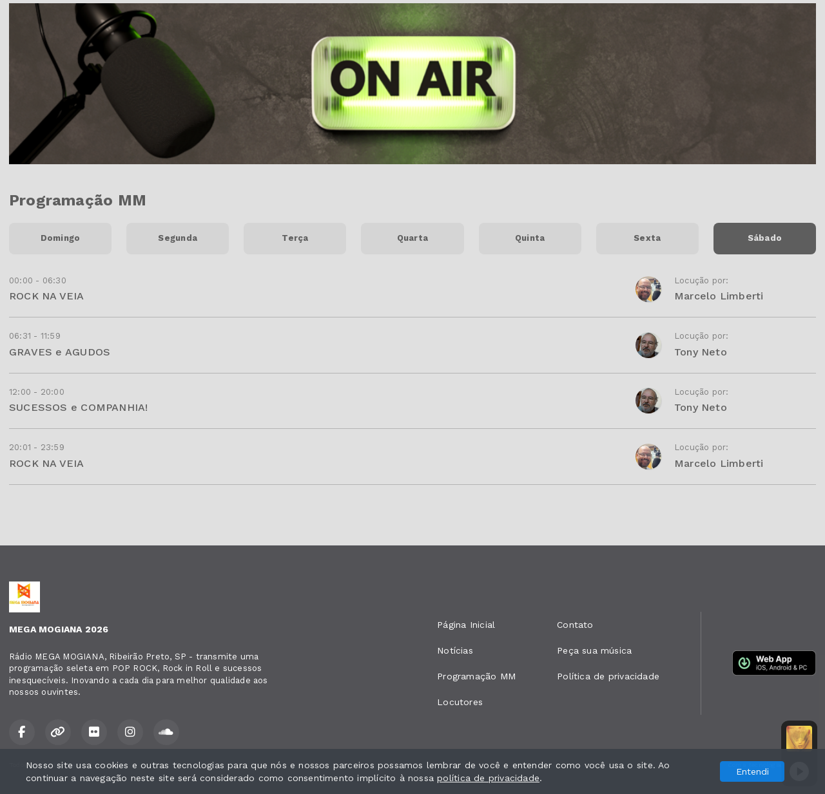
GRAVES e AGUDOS (59, 352)
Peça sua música (594, 650)
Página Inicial (466, 624)
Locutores (460, 702)
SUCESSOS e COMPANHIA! (78, 407)
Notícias (455, 650)
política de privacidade (488, 778)
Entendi (752, 771)
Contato (575, 624)
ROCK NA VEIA (46, 296)
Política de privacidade (608, 676)
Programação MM (476, 676)
